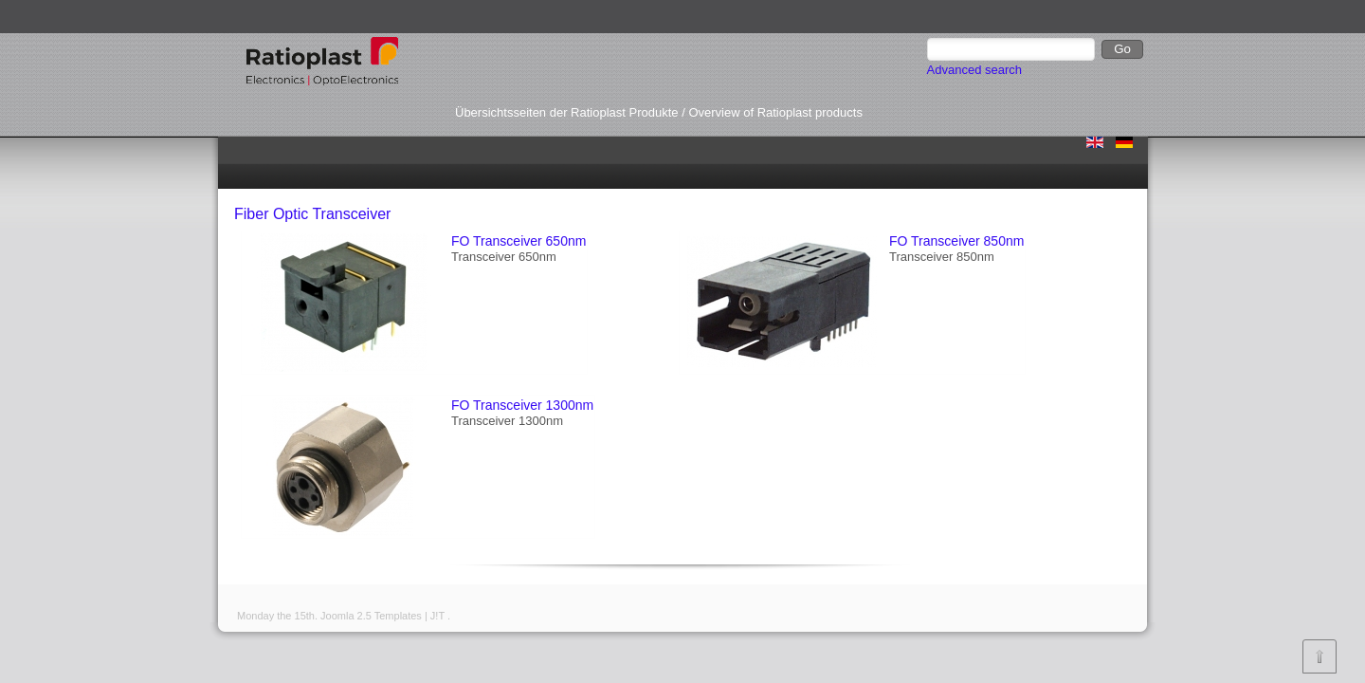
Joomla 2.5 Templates (371, 615)
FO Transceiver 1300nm (522, 405)
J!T (437, 615)
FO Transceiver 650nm (518, 241)
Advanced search (974, 70)
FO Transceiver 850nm (956, 241)
